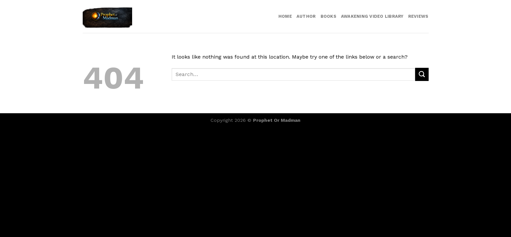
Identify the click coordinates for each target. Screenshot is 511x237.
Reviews (418, 16)
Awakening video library (372, 16)
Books (328, 16)
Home (285, 16)
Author (306, 16)
